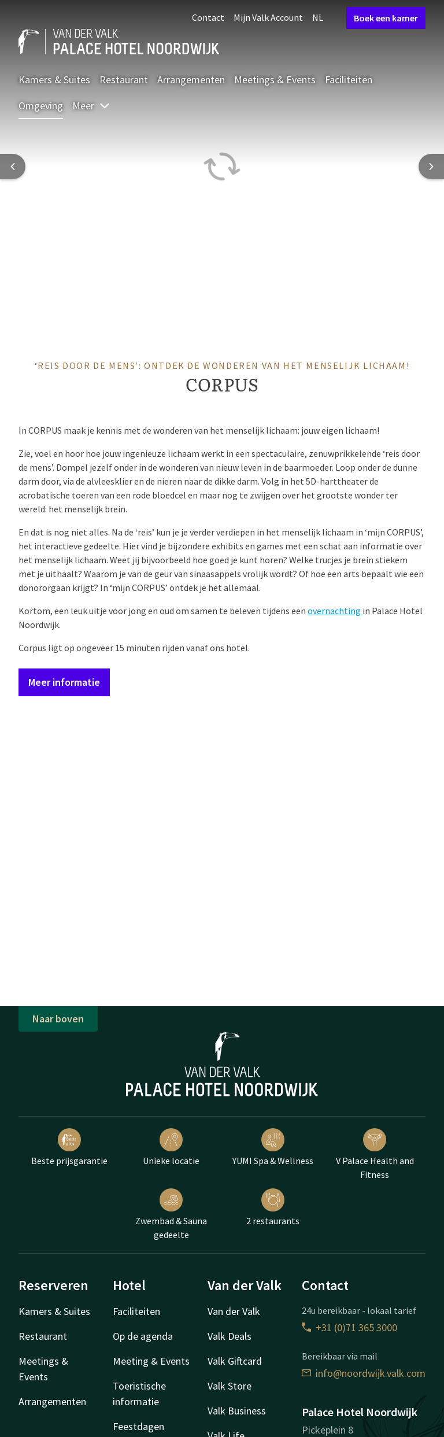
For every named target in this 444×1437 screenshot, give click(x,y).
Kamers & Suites (54, 79)
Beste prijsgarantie (69, 1147)
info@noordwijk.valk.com (364, 1373)
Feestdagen (138, 1426)
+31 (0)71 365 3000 (349, 1327)
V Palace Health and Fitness (375, 1154)
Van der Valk (234, 1311)
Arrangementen (191, 79)
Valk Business (237, 1410)
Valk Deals (229, 1336)
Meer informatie (64, 682)
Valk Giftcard (235, 1361)
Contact (208, 17)
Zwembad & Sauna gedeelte (171, 1214)
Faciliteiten (348, 79)
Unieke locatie (171, 1147)
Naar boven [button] (58, 1018)
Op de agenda (143, 1336)
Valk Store (229, 1385)
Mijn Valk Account (268, 17)
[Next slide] (431, 166)
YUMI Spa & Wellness (272, 1147)
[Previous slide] (12, 166)
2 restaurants (272, 1207)
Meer (91, 105)
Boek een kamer (386, 18)
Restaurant (123, 79)
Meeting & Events (151, 1361)
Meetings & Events (275, 79)
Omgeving (40, 105)
